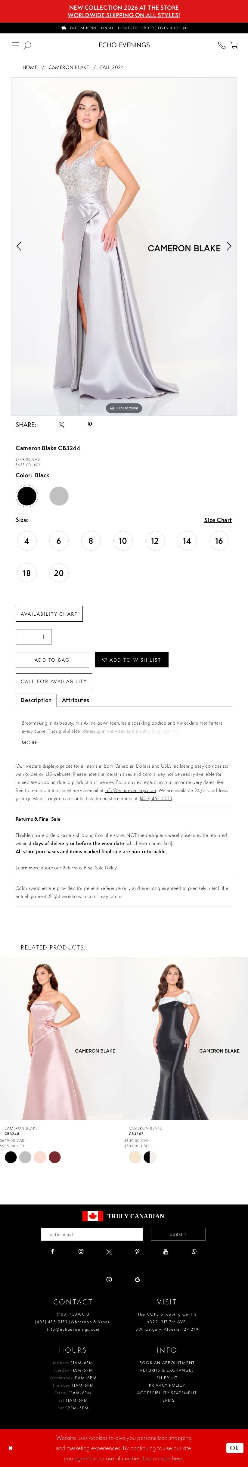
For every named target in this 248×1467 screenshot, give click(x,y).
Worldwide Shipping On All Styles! (124, 15)
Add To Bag (52, 660)
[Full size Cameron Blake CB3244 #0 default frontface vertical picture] (124, 246)
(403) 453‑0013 (73, 1314)
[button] (234, 44)
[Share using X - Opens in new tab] (61, 424)
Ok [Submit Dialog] (235, 1448)
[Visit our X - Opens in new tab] (109, 1251)
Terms (167, 1400)
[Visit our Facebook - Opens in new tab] (52, 1251)
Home (30, 67)
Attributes (75, 700)
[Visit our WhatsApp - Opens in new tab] (194, 1251)
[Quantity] (34, 637)
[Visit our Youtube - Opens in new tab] (166, 1251)
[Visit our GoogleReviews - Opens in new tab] (137, 1280)
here (177, 1458)
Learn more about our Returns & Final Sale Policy (66, 867)
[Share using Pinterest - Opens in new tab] (90, 424)
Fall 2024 (112, 67)
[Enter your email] (92, 1234)
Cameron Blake (68, 67)
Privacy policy (167, 1385)
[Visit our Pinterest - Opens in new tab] (137, 1251)
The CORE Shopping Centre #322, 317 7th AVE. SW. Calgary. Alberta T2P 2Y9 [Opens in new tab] (167, 1322)
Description (36, 700)
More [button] (30, 742)
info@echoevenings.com (130, 790)
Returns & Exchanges (167, 1370)
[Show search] (27, 44)
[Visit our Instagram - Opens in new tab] (81, 1251)
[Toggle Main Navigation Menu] (15, 44)
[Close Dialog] (11, 1448)
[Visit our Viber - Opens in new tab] (109, 1280)
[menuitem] (124, 28)
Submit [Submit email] (178, 1234)
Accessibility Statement (167, 1392)
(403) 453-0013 (156, 798)
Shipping (167, 1377)
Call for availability (54, 681)
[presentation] (62, 1038)
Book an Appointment (167, 1362)
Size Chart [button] (218, 520)
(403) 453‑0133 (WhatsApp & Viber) (73, 1322)
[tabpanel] (124, 246)
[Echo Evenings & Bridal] (124, 44)
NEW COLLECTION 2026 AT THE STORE (124, 7)
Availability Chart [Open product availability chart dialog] (49, 614)
